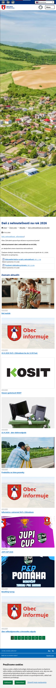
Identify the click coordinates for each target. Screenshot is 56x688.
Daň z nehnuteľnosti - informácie (12, 236)
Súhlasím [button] (8, 682)
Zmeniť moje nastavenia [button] (36, 682)
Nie (53, 651)
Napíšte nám (50, 655)
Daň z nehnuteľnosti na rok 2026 (38, 228)
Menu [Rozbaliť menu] (49, 7)
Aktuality (22, 228)
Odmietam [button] (20, 682)
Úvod (4, 228)
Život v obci (13, 228)
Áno (49, 651)
